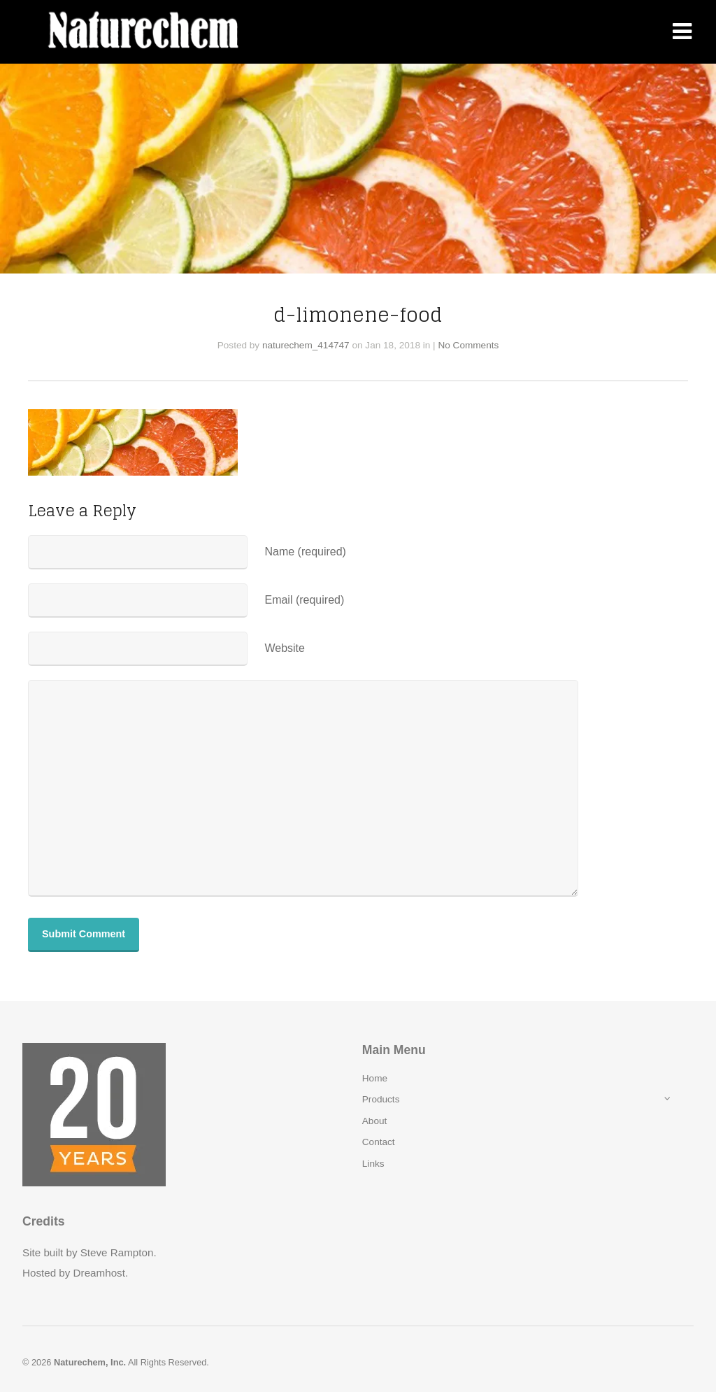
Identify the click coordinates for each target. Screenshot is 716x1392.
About (374, 1121)
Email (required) (304, 600)
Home (374, 1078)
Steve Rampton (117, 1252)
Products (381, 1099)
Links (373, 1163)
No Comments (468, 345)
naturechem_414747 (306, 345)
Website (284, 648)
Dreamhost (99, 1273)
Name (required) (304, 551)
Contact (378, 1142)
